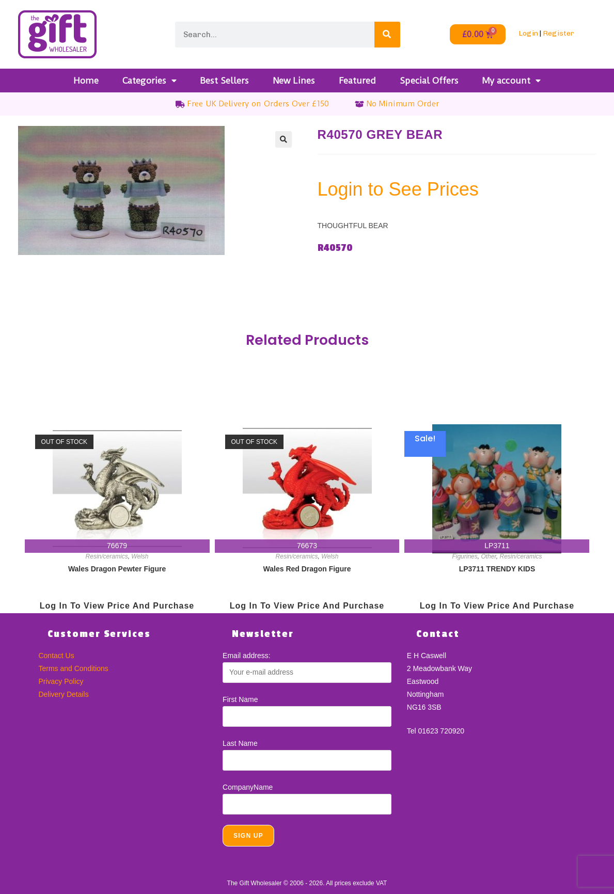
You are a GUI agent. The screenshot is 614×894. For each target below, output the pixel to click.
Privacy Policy (60, 681)
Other (488, 556)
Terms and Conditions (73, 668)
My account (511, 80)
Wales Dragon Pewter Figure (117, 569)
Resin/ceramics (107, 556)
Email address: (247, 655)
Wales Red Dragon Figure (307, 569)
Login (528, 33)
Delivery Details (63, 694)
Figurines (464, 556)
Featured (357, 80)
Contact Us (56, 655)
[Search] (387, 34)
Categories (149, 80)
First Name (240, 699)
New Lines (294, 80)
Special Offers (429, 80)
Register (558, 33)
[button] (283, 139)
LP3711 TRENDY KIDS (497, 569)
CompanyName (248, 787)
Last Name (240, 743)
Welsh (139, 556)
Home (86, 80)
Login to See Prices (398, 189)
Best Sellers (224, 80)
